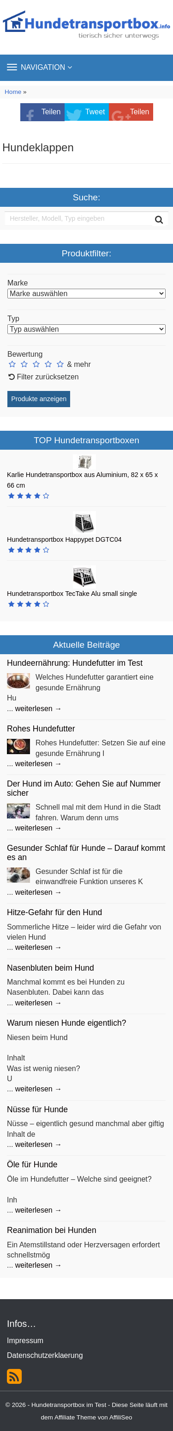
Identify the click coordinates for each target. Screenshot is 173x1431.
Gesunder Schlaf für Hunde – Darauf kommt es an (86, 852)
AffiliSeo (120, 1417)
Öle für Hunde (32, 1164)
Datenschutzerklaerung (45, 1355)
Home (13, 91)
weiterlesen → (38, 708)
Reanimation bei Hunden (51, 1230)
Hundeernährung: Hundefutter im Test (75, 663)
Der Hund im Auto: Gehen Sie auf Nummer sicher (84, 788)
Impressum (25, 1340)
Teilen (51, 112)
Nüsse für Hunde (37, 1109)
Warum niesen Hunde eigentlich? (66, 1023)
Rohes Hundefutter (41, 728)
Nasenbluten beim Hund (50, 968)
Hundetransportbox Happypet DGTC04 (64, 539)
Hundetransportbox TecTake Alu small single (72, 593)
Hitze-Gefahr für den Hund (54, 912)
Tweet (95, 112)
